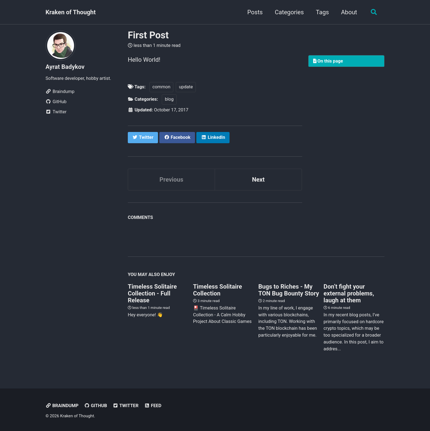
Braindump (62, 405)
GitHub (95, 405)
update (186, 86)
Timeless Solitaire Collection (217, 290)
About (349, 12)
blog (169, 99)
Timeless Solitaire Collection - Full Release (152, 293)
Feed (152, 405)
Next (258, 179)
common (161, 86)
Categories (289, 12)
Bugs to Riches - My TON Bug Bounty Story (288, 290)
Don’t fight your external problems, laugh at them (349, 293)
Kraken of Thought (71, 12)
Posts (255, 12)
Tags (322, 12)
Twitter (125, 405)
